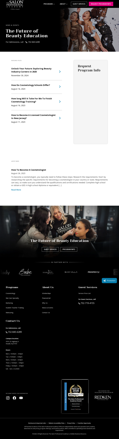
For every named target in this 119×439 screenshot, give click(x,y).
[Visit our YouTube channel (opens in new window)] (21, 398)
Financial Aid (46, 298)
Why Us (45, 303)
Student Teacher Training (15, 308)
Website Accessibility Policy (56, 423)
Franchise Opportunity (84, 423)
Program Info (69, 249)
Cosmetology (10, 293)
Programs (48, 4)
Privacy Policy (71, 423)
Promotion (109, 280)
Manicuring (9, 312)
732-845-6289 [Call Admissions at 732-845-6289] (14, 331)
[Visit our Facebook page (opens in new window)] (14, 398)
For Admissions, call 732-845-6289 (23, 42)
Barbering (9, 303)
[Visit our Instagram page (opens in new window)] (8, 398)
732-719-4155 (90, 303)
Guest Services (79, 4)
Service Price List (84, 293)
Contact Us (46, 312)
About (63, 4)
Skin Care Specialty (12, 298)
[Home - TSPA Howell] (15, 4)
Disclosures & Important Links (37, 423)
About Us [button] (48, 287)
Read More (16, 189)
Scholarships (46, 293)
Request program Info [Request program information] (101, 4)
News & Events (47, 308)
